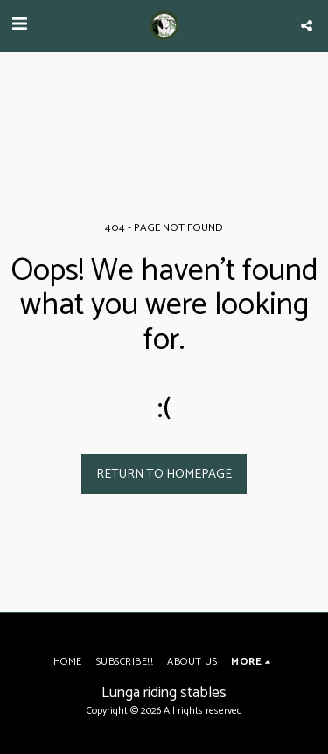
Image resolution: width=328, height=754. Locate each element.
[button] (19, 24)
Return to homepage (164, 474)
